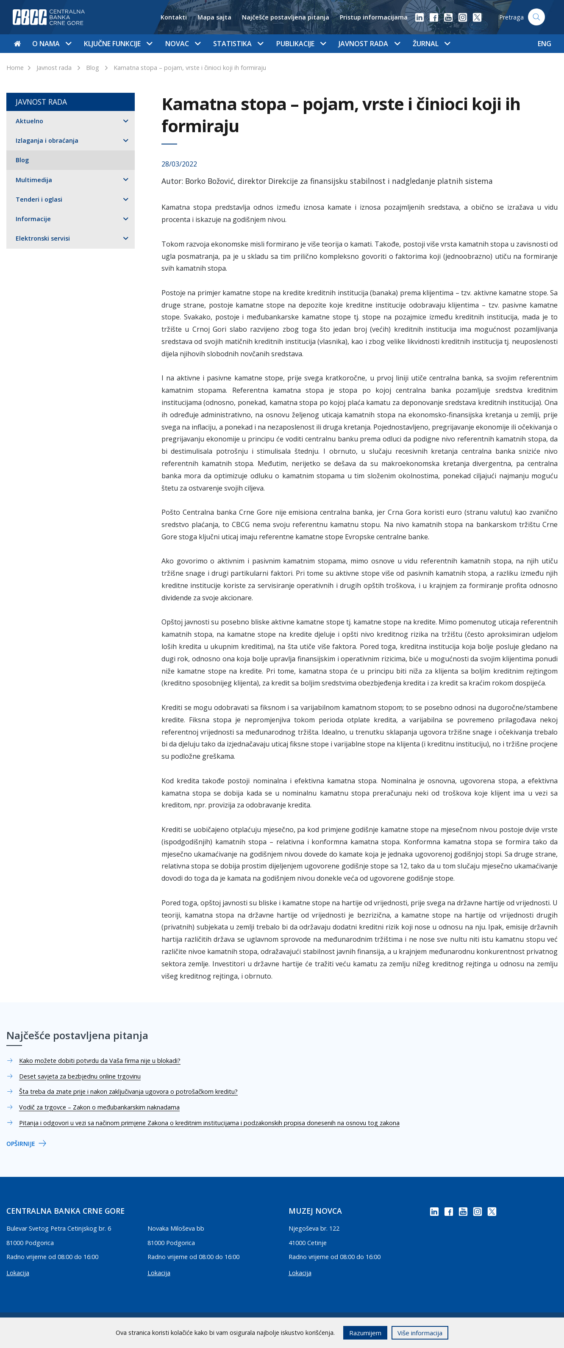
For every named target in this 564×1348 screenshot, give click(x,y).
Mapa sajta (214, 17)
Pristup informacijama (374, 17)
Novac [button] (182, 43)
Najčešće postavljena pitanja (285, 17)
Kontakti (174, 17)
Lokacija (17, 1273)
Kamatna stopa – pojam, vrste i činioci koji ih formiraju (190, 68)
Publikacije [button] (301, 43)
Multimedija (34, 180)
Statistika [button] (238, 43)
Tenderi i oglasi (39, 199)
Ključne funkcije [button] (118, 43)
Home (15, 68)
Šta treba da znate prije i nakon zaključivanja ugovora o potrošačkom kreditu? (128, 1091)
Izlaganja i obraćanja (47, 140)
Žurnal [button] (431, 43)
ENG (544, 43)
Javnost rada (54, 68)
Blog (92, 68)
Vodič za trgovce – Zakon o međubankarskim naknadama (99, 1107)
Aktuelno (29, 121)
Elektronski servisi (43, 238)
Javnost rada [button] (369, 43)
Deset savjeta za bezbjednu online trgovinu (80, 1076)
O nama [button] (51, 43)
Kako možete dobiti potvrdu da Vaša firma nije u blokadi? (100, 1061)
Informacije (33, 219)
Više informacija (419, 1333)
